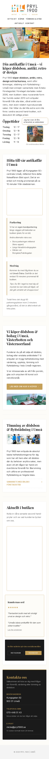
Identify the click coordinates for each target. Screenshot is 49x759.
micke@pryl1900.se (16, 727)
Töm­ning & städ (34, 19)
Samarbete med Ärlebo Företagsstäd (18, 483)
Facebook (33, 653)
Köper (21, 19)
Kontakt (29, 23)
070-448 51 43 (14, 712)
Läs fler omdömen (15, 630)
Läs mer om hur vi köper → (24, 386)
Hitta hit (12, 19)
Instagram (16, 653)
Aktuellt (19, 23)
